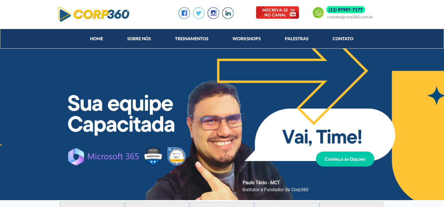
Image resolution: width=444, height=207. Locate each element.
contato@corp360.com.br (350, 16)
